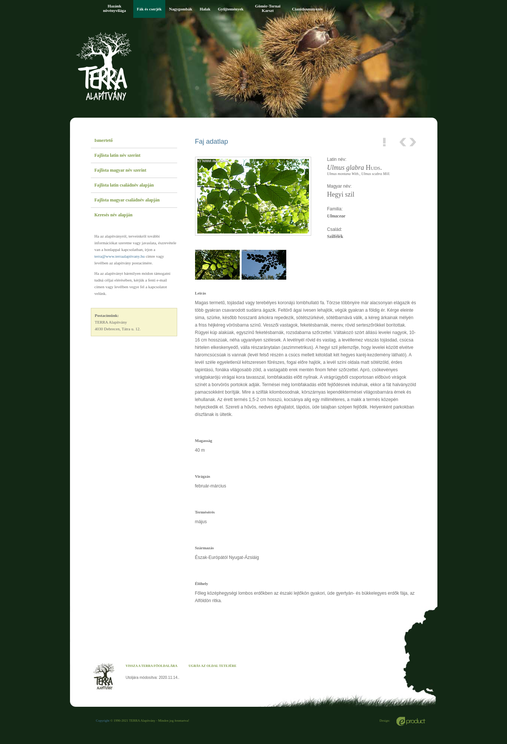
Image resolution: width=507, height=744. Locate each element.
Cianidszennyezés (307, 9)
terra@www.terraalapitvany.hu (120, 256)
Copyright (103, 720)
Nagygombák (180, 9)
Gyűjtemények (230, 9)
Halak (205, 9)
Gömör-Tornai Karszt (267, 8)
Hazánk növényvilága (114, 8)
